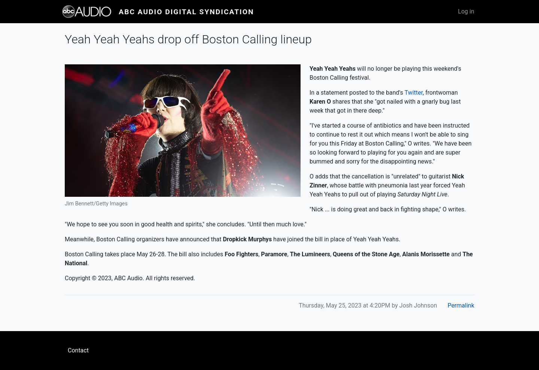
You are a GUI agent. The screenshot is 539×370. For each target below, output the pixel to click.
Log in (466, 11)
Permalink (461, 305)
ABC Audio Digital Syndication (186, 11)
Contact (78, 350)
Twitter (414, 92)
